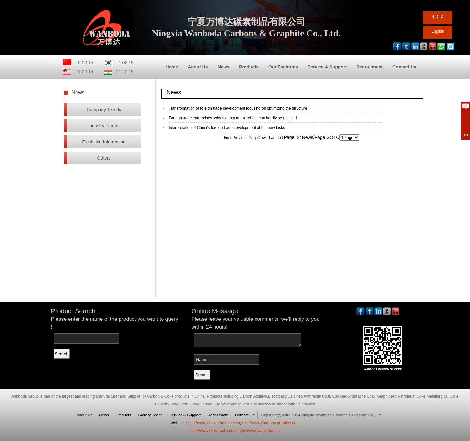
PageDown (258, 137)
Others (103, 158)
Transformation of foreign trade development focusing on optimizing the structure (238, 108)
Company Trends (104, 109)
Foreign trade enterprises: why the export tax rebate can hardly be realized (233, 118)
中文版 (438, 17)
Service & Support (327, 66)
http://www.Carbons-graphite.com (270, 423)
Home (172, 66)
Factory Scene (150, 415)
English (437, 31)
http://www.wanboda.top (258, 430)
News (224, 66)
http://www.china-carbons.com (214, 423)
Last (273, 137)
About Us (198, 66)
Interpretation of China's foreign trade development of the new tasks (227, 127)
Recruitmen (217, 415)
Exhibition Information (104, 141)
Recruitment (369, 66)
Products (249, 66)
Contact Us (404, 66)
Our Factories (283, 66)
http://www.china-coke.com (213, 430)
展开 (465, 120)
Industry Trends (104, 125)
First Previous (235, 137)
